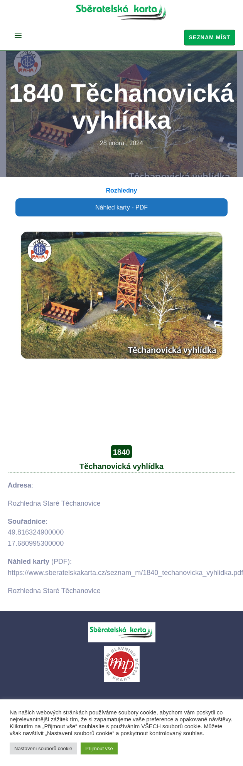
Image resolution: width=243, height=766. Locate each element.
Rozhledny (121, 190)
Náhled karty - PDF (121, 207)
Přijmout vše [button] (99, 748)
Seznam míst (209, 37)
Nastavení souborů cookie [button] (43, 748)
